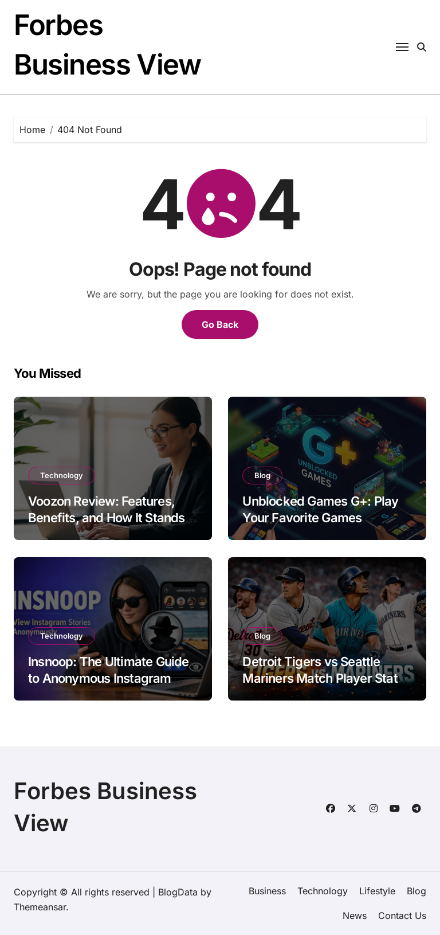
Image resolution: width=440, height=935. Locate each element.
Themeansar (40, 907)
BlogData (178, 892)
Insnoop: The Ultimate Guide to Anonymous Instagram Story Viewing (108, 678)
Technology (61, 475)
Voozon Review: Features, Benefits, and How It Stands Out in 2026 (106, 517)
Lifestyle (377, 891)
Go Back (220, 324)
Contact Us (402, 915)
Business (267, 891)
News (355, 915)
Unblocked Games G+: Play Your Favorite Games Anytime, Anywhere (320, 517)
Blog (262, 475)
